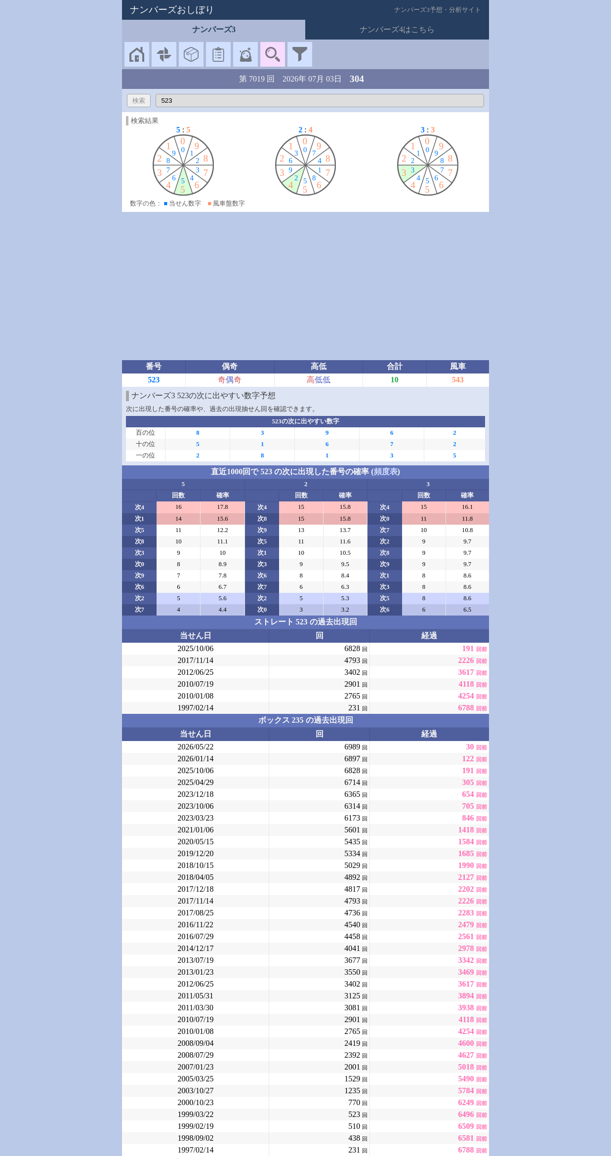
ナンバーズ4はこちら (397, 29)
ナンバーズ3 (214, 29)
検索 (138, 100)
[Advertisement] (305, 286)
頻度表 (386, 471)
